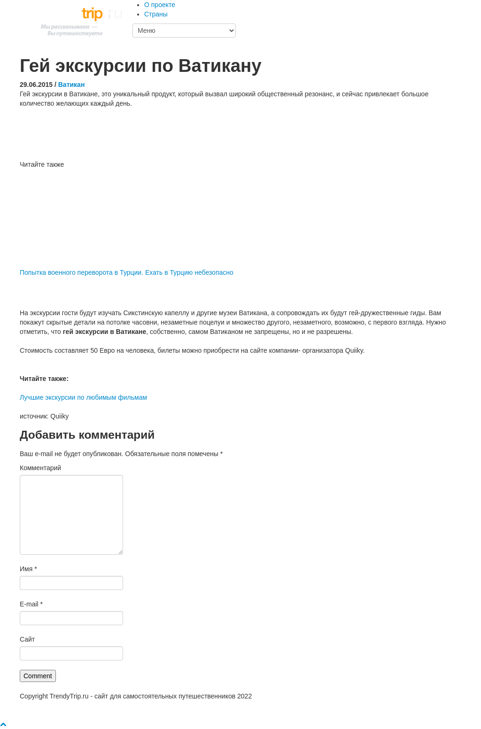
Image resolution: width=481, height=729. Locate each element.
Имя (28, 569)
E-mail (31, 604)
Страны (156, 14)
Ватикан (71, 84)
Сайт (27, 639)
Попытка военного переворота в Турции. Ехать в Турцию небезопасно (126, 272)
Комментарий (40, 468)
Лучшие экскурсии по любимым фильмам (83, 397)
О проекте (159, 4)
